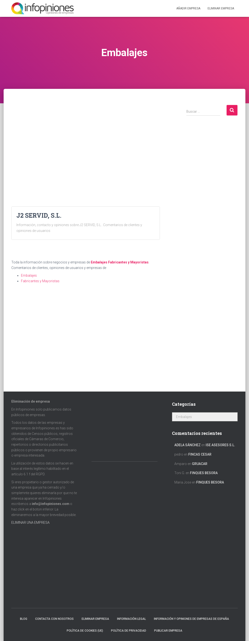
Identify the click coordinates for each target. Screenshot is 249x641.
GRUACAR (199, 464)
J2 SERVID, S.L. (38, 215)
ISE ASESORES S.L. (220, 445)
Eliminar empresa (95, 619)
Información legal (131, 619)
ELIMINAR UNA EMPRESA (30, 522)
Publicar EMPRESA (168, 630)
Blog (23, 619)
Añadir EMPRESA (188, 8)
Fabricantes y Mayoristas (128, 262)
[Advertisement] (85, 138)
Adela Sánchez (187, 445)
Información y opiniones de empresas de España (191, 619)
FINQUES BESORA (204, 473)
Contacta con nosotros (54, 619)
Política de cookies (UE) (85, 630)
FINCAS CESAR (199, 454)
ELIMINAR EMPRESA (221, 8)
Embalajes (99, 262)
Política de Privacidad (128, 630)
